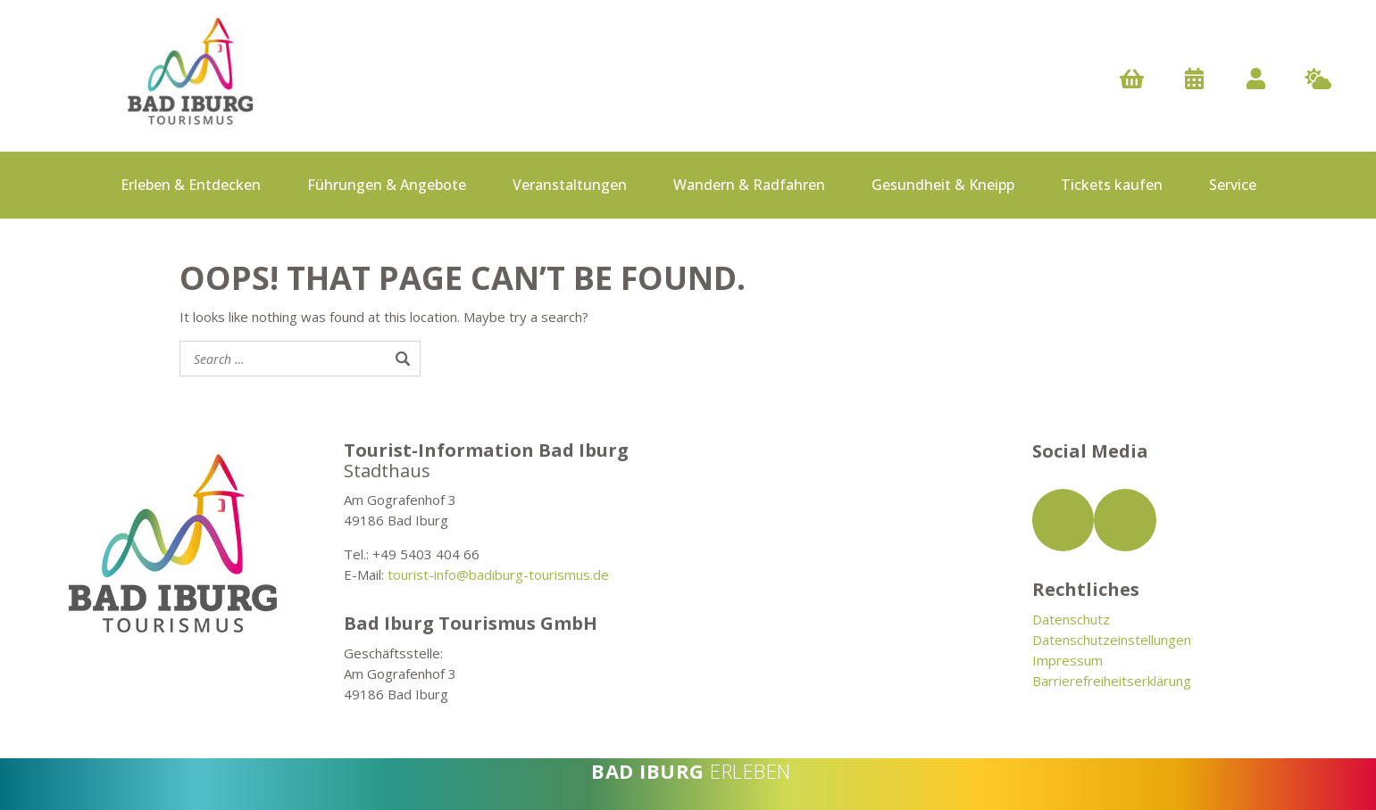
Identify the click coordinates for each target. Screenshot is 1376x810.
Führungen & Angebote (386, 184)
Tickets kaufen (1112, 184)
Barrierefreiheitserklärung (1111, 681)
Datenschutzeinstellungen (1111, 640)
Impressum (1067, 660)
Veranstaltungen (570, 184)
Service (1232, 184)
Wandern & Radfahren (749, 184)
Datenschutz (1071, 619)
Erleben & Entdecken (191, 184)
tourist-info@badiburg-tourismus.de (498, 574)
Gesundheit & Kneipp (942, 184)
